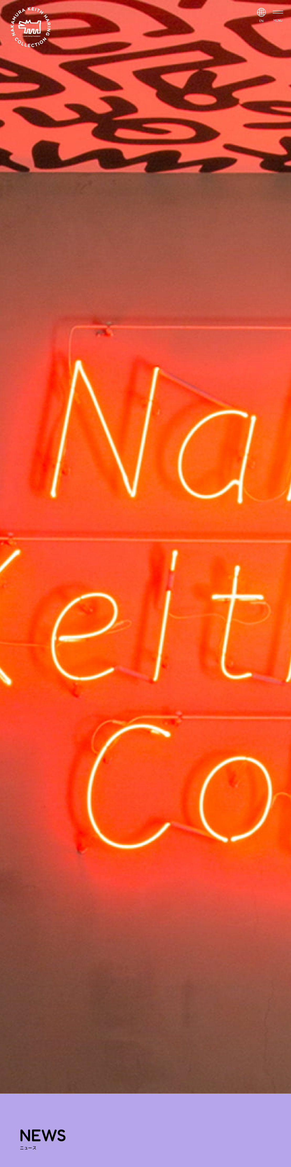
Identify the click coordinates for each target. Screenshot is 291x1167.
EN (261, 21)
